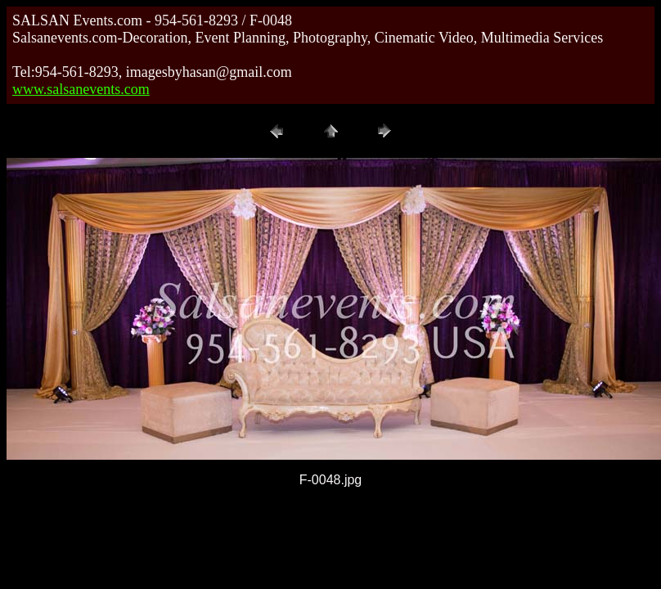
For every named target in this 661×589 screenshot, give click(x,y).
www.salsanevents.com (81, 89)
